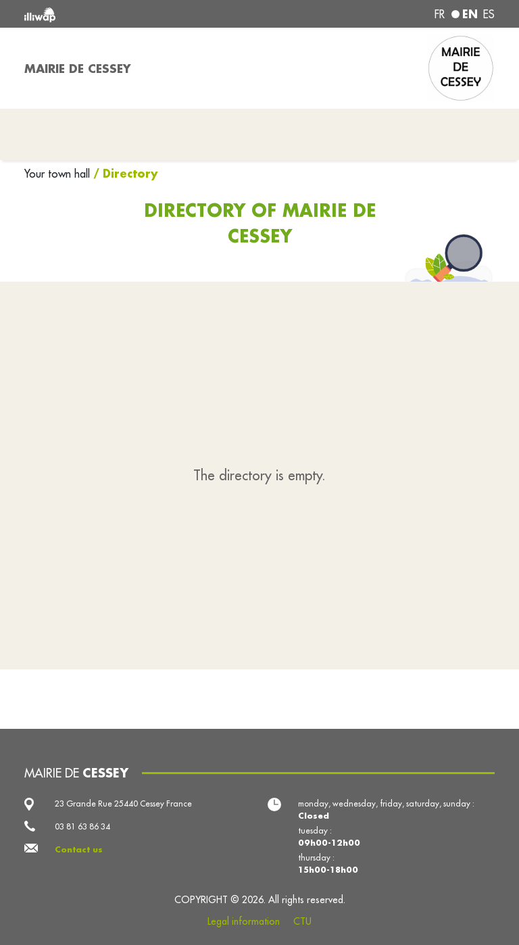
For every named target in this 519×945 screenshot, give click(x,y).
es (489, 14)
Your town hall (58, 173)
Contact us (79, 849)
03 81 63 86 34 (82, 826)
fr (440, 14)
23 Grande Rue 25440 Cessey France (123, 803)
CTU (302, 921)
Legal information (243, 921)
